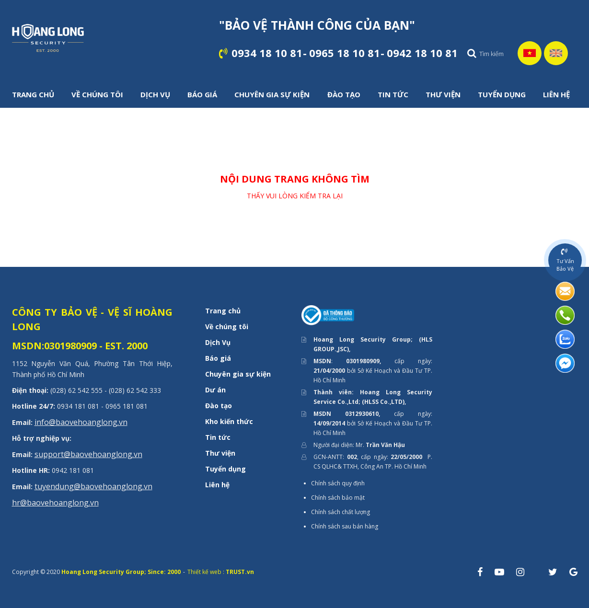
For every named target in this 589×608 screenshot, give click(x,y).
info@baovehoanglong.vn (81, 422)
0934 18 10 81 (266, 53)
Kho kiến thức (229, 421)
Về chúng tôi (226, 326)
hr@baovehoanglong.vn (55, 502)
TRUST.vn (240, 572)
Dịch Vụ (218, 342)
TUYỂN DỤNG (502, 94)
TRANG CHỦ (33, 94)
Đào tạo (218, 405)
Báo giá (218, 358)
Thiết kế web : (205, 572)
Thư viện (220, 453)
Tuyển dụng (225, 468)
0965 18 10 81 (344, 53)
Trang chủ (223, 310)
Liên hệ (217, 484)
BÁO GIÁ (202, 94)
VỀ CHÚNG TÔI (97, 94)
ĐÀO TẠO (343, 94)
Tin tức (218, 437)
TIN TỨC (393, 94)
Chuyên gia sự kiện (238, 374)
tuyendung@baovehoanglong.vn (93, 486)
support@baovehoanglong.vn (88, 454)
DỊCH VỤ (155, 94)
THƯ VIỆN (443, 94)
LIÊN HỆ (556, 94)
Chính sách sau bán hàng (344, 526)
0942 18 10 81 (422, 53)
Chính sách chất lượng (340, 512)
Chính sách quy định (338, 483)
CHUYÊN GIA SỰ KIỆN (272, 94)
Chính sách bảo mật (338, 497)
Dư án (215, 389)
